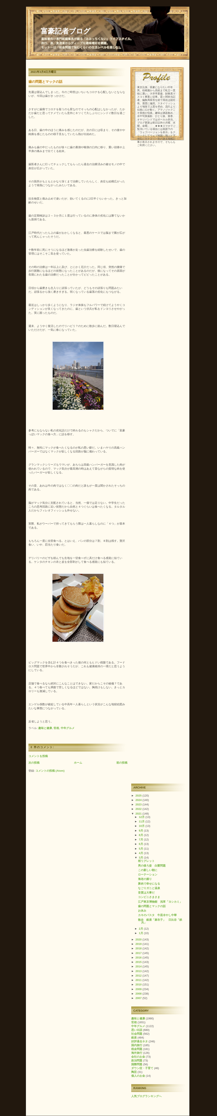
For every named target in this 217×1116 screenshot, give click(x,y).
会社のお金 (138, 1056)
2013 (138, 971)
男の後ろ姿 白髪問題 (152, 865)
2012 (138, 975)
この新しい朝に (147, 870)
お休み (142, 910)
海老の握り (145, 879)
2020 (138, 939)
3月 (141, 857)
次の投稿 (33, 762)
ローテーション (147, 874)
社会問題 (136, 1033)
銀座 (134, 1037)
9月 (141, 830)
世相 (56, 728)
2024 (138, 800)
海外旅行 (136, 1052)
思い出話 (136, 1030)
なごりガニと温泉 (149, 888)
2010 (138, 984)
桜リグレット (146, 861)
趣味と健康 (45, 728)
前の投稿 (121, 762)
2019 (138, 944)
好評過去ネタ (139, 1041)
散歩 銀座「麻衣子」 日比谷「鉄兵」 (160, 921)
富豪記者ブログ (65, 31)
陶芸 (134, 1072)
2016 (138, 957)
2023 (138, 804)
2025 (138, 795)
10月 (142, 826)
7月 (141, 839)
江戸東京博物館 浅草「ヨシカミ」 (160, 901)
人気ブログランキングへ (146, 1096)
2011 (138, 980)
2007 (138, 998)
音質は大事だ (146, 892)
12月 (142, 817)
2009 (138, 989)
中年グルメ (68, 728)
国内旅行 (136, 1045)
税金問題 (136, 1049)
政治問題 (136, 1060)
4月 (141, 853)
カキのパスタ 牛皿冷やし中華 (157, 915)
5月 (141, 848)
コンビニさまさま (149, 897)
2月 (141, 928)
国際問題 (136, 1064)
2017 (138, 953)
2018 (138, 948)
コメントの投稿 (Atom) (50, 770)
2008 (138, 993)
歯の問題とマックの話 (45, 81)
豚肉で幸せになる (149, 883)
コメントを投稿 (38, 756)
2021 (138, 813)
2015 (138, 962)
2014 (138, 966)
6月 (141, 844)
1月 (141, 933)
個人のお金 (138, 1075)
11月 (142, 821)
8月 (141, 835)
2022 (138, 809)
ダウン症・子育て (142, 1068)
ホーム (78, 762)
